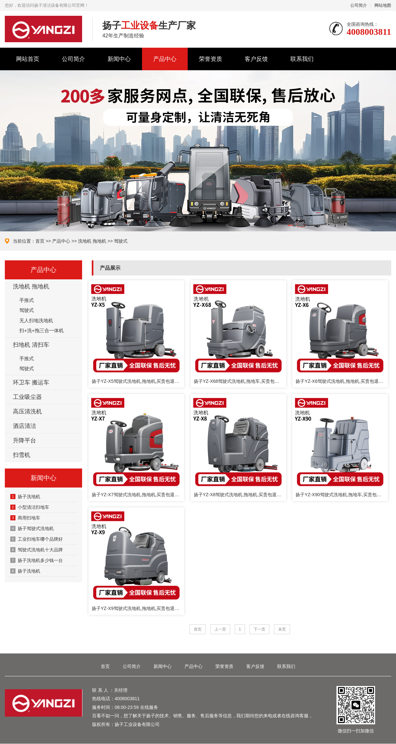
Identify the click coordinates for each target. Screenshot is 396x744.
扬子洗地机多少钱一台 (36, 560)
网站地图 (382, 5)
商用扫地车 (25, 517)
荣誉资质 (210, 59)
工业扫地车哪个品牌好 (36, 539)
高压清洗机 (27, 411)
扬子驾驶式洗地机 (32, 528)
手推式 (26, 300)
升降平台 (24, 440)
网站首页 (27, 59)
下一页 (259, 629)
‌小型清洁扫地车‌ (29, 507)
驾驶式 (120, 241)
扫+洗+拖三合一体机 (41, 330)
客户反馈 (256, 59)
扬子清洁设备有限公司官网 (44, 29)
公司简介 (358, 5)
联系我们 (302, 59)
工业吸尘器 (27, 397)
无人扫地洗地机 (36, 320)
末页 (282, 629)
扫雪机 (21, 455)
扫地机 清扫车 (31, 345)
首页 (39, 241)
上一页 (220, 629)
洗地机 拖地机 (92, 241)
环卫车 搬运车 (31, 382)
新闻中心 (119, 59)
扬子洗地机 (25, 571)
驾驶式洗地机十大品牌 (36, 549)
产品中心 (164, 59)
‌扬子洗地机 (25, 496)
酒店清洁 (24, 426)
